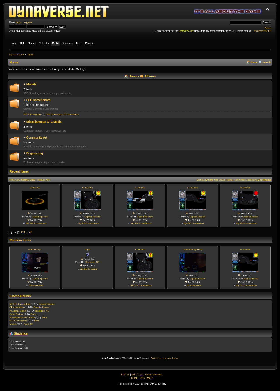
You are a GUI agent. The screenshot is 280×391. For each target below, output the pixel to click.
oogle (87, 249)
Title (216, 179)
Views (222, 179)
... (27, 232)
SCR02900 (192, 187)
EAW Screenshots (53, 114)
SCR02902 (87, 187)
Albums (150, 76)
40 (30, 232)
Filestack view (43, 179)
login (18, 22)
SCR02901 (140, 187)
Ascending (251, 179)
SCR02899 (245, 187)
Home (253, 62)
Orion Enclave (16, 314)
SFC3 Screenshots (32, 114)
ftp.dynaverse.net (262, 31)
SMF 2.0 (125, 374)
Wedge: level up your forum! (165, 358)
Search (267, 62)
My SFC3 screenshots (36, 223)
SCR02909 (35, 187)
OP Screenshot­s (71, 114)
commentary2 (34, 249)
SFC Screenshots (38, 100)
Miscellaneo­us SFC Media (43, 121)
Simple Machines (153, 374)
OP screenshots (36, 285)
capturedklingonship (192, 249)
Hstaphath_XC (92, 262)
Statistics (21, 333)
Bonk (33, 314)
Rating (229, 179)
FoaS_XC (28, 324)
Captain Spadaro (40, 216)
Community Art (36, 137)
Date (210, 179)
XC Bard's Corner (88, 269)
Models (31, 84)
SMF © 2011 (137, 374)
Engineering (34, 153)
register (28, 22)
